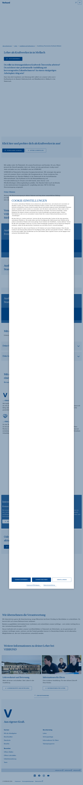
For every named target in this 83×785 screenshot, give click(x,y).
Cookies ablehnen (41, 579)
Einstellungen (62, 579)
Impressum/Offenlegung (33, 585)
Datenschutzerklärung (49, 585)
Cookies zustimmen (21, 579)
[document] (41, 387)
